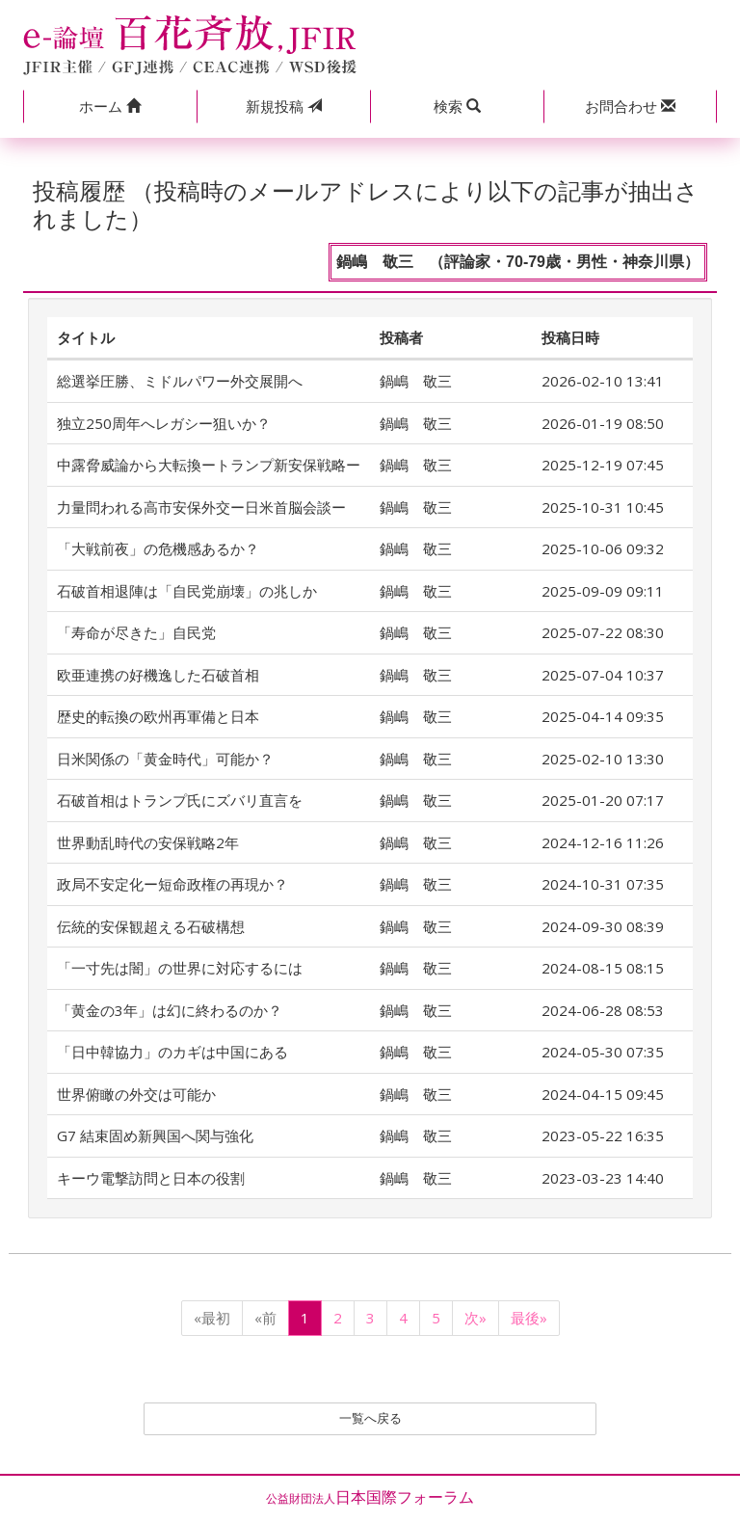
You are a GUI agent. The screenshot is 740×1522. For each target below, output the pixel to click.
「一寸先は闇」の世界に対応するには (180, 967)
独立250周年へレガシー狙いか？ (164, 423)
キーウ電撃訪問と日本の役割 (151, 1178)
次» (475, 1317)
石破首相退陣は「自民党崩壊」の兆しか (187, 591)
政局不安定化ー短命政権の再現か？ (172, 884)
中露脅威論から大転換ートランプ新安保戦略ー (208, 464)
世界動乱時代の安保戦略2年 (148, 842)
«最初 (212, 1317)
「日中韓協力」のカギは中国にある (172, 1051)
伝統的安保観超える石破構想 (151, 926)
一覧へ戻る (370, 1420)
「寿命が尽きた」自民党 (136, 632)
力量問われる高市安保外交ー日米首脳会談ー (201, 507)
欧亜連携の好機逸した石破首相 (158, 674)
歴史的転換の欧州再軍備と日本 (158, 716)
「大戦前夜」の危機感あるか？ (158, 548)
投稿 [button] (284, 106)
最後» (529, 1317)
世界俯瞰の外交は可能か (136, 1094)
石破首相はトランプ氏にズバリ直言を (180, 800)
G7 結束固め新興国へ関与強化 (155, 1135)
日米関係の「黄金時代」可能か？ (165, 758)
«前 (265, 1317)
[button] (110, 106)
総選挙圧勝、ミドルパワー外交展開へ (180, 380)
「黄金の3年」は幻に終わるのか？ (169, 1010)
